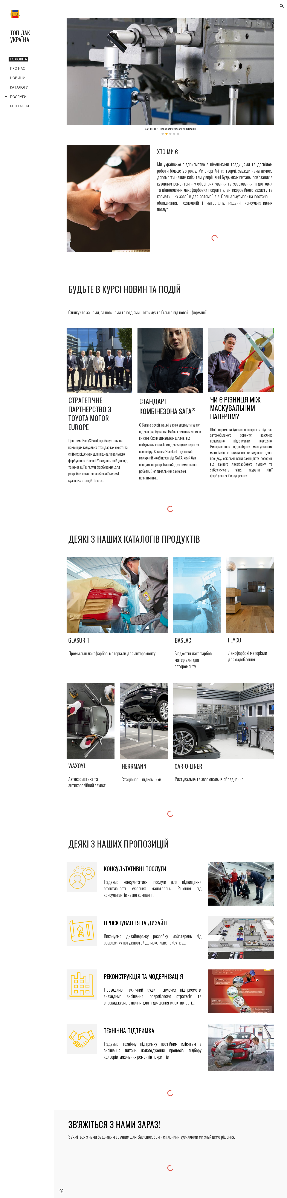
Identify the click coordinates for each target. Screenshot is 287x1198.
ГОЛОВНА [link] (18, 59)
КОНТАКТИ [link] (19, 106)
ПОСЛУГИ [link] (18, 96)
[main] (214, 151)
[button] (282, 6)
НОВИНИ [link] (18, 77)
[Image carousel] (170, 76)
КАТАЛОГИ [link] (19, 87)
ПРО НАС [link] (17, 68)
